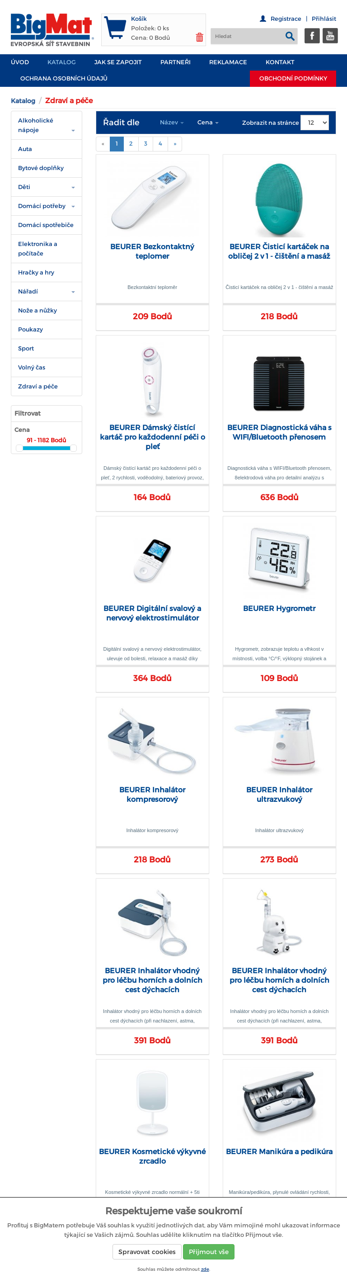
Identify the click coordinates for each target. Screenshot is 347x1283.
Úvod (20, 62)
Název (172, 122)
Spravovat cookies (147, 1252)
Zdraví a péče (38, 386)
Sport (26, 348)
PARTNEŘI (175, 62)
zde (205, 1269)
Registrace (286, 19)
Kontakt (280, 62)
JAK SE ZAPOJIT (118, 62)
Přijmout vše (209, 1252)
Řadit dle (121, 123)
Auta (25, 149)
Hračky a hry (36, 272)
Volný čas (31, 367)
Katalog (61, 62)
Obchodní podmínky (293, 78)
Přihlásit (324, 19)
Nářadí (28, 291)
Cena (208, 122)
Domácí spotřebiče (46, 225)
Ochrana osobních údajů (64, 78)
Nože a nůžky (37, 310)
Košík (139, 19)
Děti (24, 187)
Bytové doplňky (41, 168)
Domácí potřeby (42, 206)
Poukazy (30, 329)
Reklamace (228, 62)
